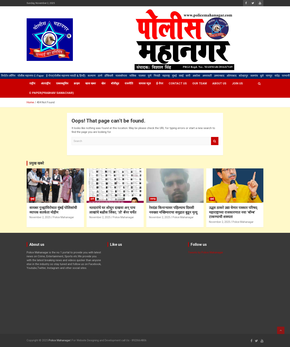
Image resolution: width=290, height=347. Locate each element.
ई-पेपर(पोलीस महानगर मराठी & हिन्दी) (65, 75)
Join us (237, 83)
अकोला (196, 75)
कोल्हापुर (243, 75)
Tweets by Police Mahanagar (205, 252)
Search (214, 141)
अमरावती (207, 75)
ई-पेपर (159, 83)
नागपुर (269, 75)
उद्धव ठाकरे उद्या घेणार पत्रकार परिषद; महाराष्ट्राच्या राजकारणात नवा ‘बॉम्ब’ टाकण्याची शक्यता (233, 212)
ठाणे (100, 75)
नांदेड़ (277, 75)
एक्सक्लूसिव (62, 83)
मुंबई (174, 75)
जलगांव (254, 75)
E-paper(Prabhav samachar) (51, 93)
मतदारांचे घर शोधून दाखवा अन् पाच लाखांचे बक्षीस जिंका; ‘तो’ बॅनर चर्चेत (112, 210)
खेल (103, 83)
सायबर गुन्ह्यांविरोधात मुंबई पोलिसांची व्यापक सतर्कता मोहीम (53, 210)
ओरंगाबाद (232, 75)
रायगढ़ (153, 199)
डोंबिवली (108, 75)
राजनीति (129, 83)
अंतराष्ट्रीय (45, 83)
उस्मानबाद (219, 75)
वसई (181, 75)
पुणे (149, 75)
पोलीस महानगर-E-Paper (31, 75)
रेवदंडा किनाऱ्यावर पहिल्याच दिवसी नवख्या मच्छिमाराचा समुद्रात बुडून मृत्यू (173, 210)
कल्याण (92, 75)
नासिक (132, 75)
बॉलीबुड (115, 83)
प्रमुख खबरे (36, 163)
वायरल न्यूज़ (145, 83)
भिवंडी (157, 75)
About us (219, 83)
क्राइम (77, 83)
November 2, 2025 (40, 217)
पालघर (142, 75)
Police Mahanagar (63, 217)
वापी (188, 75)
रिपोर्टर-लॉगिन (8, 75)
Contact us (178, 83)
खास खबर (90, 83)
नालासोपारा (121, 75)
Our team (199, 83)
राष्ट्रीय (32, 83)
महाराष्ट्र (166, 75)
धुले (262, 75)
